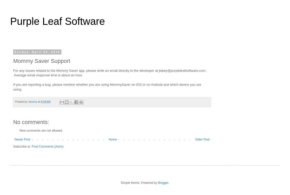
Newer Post (22, 139)
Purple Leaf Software (57, 21)
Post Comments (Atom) (47, 146)
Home (113, 139)
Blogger (163, 183)
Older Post (202, 139)
